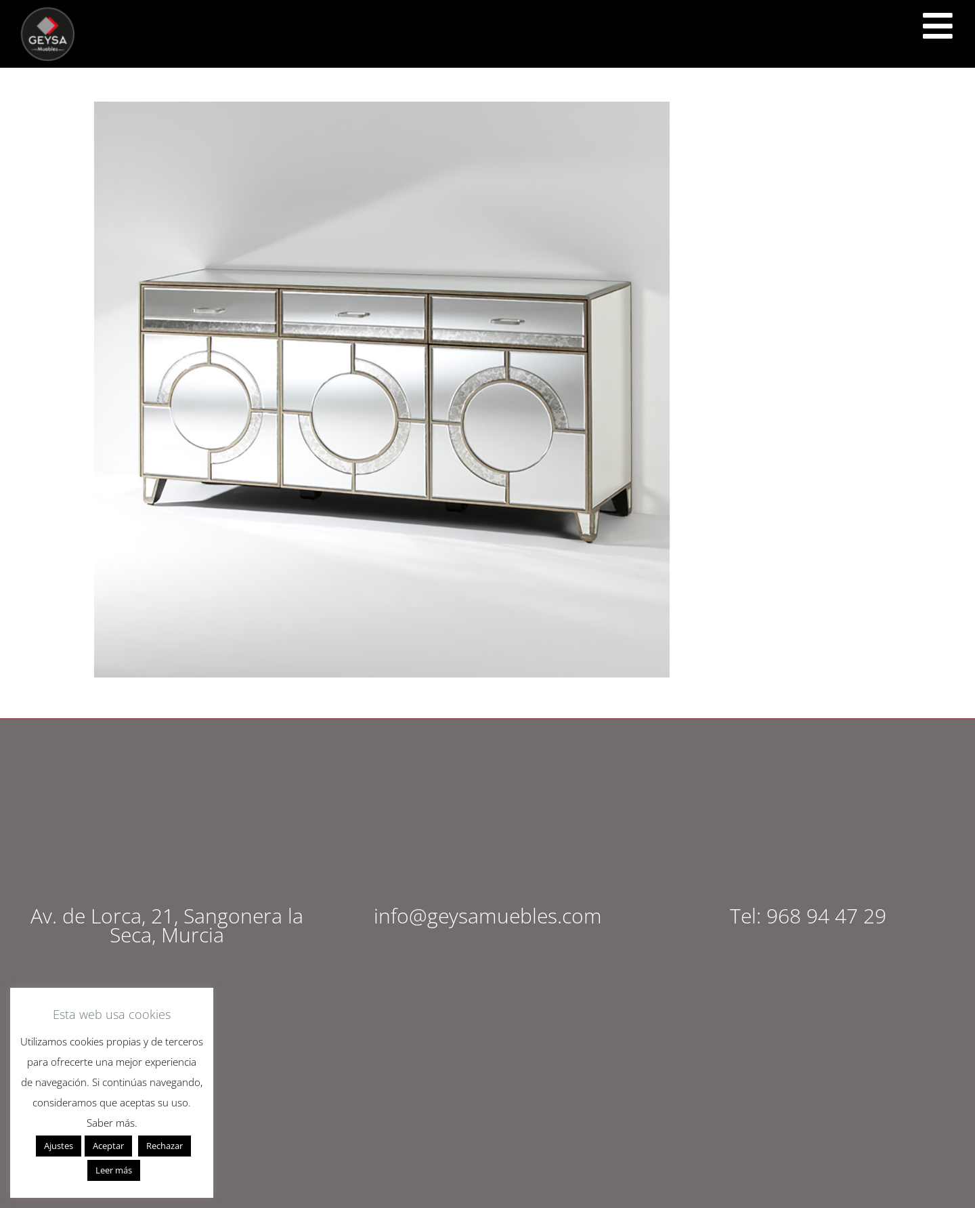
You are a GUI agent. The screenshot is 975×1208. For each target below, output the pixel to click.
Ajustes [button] (58, 1146)
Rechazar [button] (164, 1146)
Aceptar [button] (108, 1146)
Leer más (113, 1170)
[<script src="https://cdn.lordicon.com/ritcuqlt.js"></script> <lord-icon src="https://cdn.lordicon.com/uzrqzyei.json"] (938, 26)
